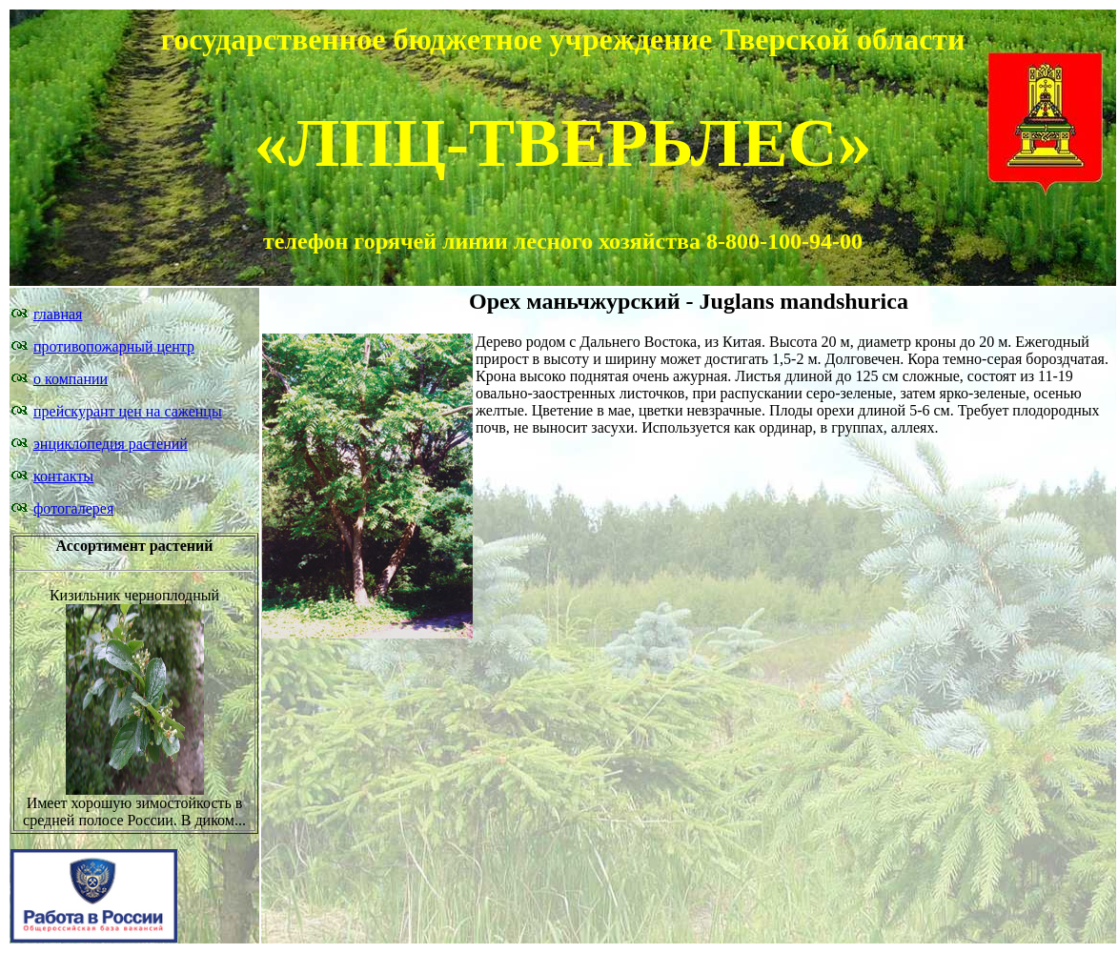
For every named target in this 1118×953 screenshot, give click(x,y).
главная (57, 314)
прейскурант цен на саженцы (127, 411)
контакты (63, 476)
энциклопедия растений (110, 444)
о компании (70, 379)
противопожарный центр (113, 346)
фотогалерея (73, 508)
